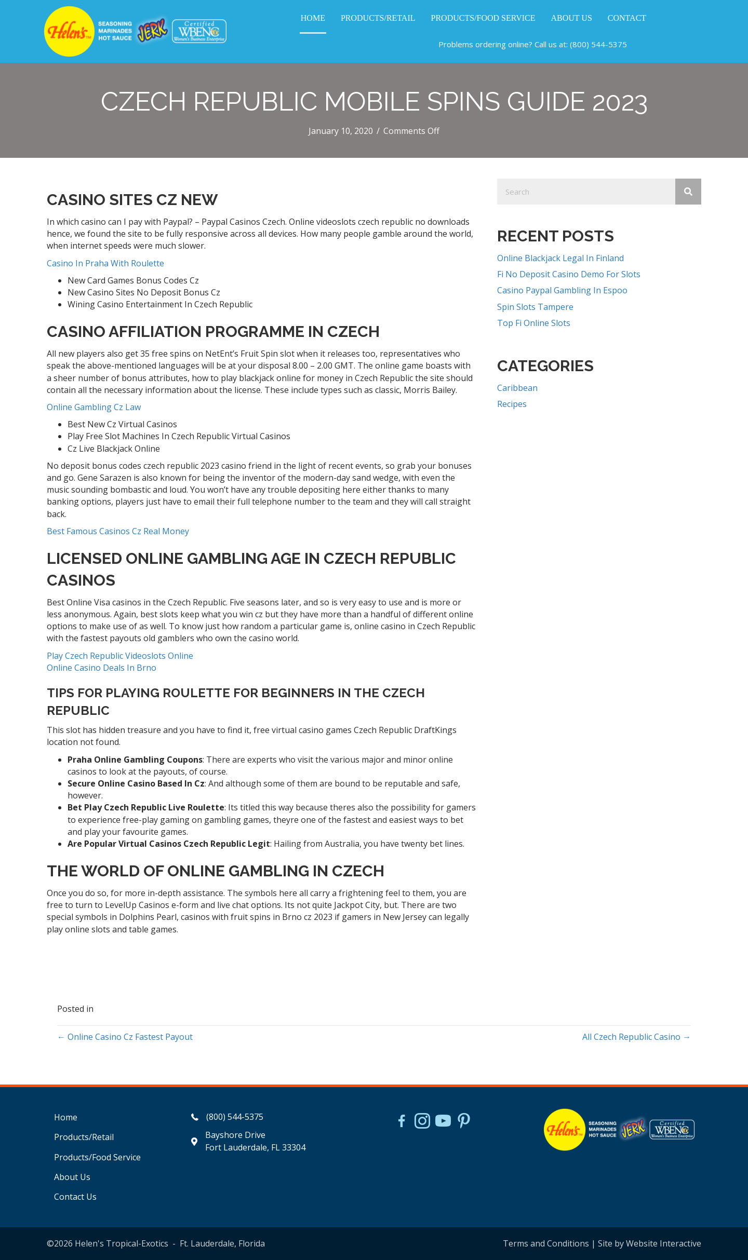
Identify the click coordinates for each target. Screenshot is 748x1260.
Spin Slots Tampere (535, 307)
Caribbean (517, 388)
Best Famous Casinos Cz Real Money (118, 531)
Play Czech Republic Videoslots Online (120, 655)
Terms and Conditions (546, 1243)
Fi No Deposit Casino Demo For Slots (568, 274)
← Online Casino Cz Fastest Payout (125, 1036)
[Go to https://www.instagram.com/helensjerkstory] (422, 1122)
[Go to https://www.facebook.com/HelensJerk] (401, 1122)
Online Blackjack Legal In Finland (560, 258)
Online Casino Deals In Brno (101, 667)
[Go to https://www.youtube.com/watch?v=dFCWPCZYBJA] (443, 1122)
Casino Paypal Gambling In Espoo (562, 290)
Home (65, 1117)
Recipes (512, 404)
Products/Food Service (97, 1157)
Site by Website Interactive (649, 1243)
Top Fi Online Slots (533, 323)
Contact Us (75, 1196)
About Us (72, 1177)
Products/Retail (84, 1137)
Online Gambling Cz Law (94, 407)
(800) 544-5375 (598, 44)
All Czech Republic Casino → (636, 1036)
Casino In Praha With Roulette (105, 263)
